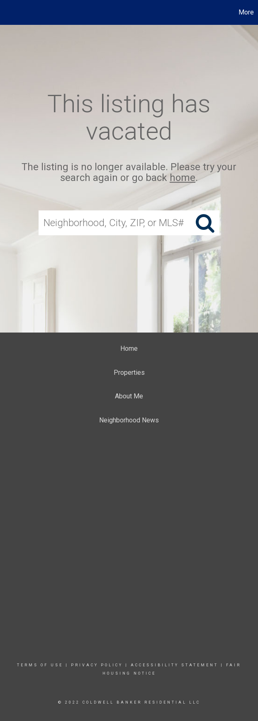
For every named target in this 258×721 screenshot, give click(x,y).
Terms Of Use (40, 665)
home (182, 178)
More (246, 12)
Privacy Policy (97, 665)
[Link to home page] (10, 12)
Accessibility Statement (174, 665)
